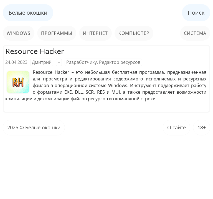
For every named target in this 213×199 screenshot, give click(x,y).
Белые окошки (28, 12)
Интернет (95, 33)
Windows (19, 33)
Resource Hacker (34, 51)
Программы (56, 33)
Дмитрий (42, 62)
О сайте (176, 127)
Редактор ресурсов (119, 62)
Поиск (196, 12)
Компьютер (133, 33)
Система (195, 33)
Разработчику (81, 62)
